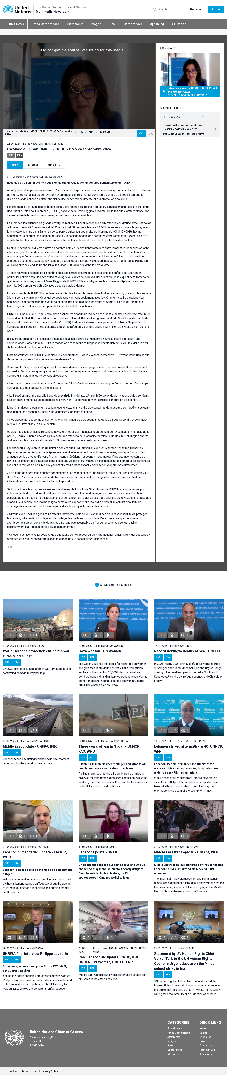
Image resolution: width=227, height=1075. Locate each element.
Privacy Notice (50, 1071)
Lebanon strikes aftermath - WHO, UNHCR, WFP (188, 749)
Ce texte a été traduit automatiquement (36, 177)
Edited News (15, 24)
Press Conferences (45, 24)
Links (202, 1041)
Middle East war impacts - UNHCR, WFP (186, 852)
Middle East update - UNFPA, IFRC (30, 746)
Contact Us (205, 1045)
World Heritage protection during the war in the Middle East (36, 653)
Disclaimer (205, 1054)
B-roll (112, 24)
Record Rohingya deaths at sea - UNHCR (187, 651)
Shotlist (33, 164)
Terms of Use (207, 1049)
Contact (13, 1071)
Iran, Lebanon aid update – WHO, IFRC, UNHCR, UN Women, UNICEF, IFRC (109, 959)
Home (202, 1028)
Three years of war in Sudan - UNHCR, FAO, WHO (109, 749)
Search (203, 1032)
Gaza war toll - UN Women (100, 651)
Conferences (133, 24)
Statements (75, 24)
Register (195, 9)
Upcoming (157, 24)
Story (15, 164)
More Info (54, 164)
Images (96, 24)
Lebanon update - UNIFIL (98, 852)
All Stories (178, 24)
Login (216, 9)
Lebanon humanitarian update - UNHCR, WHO (35, 854)
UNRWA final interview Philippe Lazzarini (36, 954)
